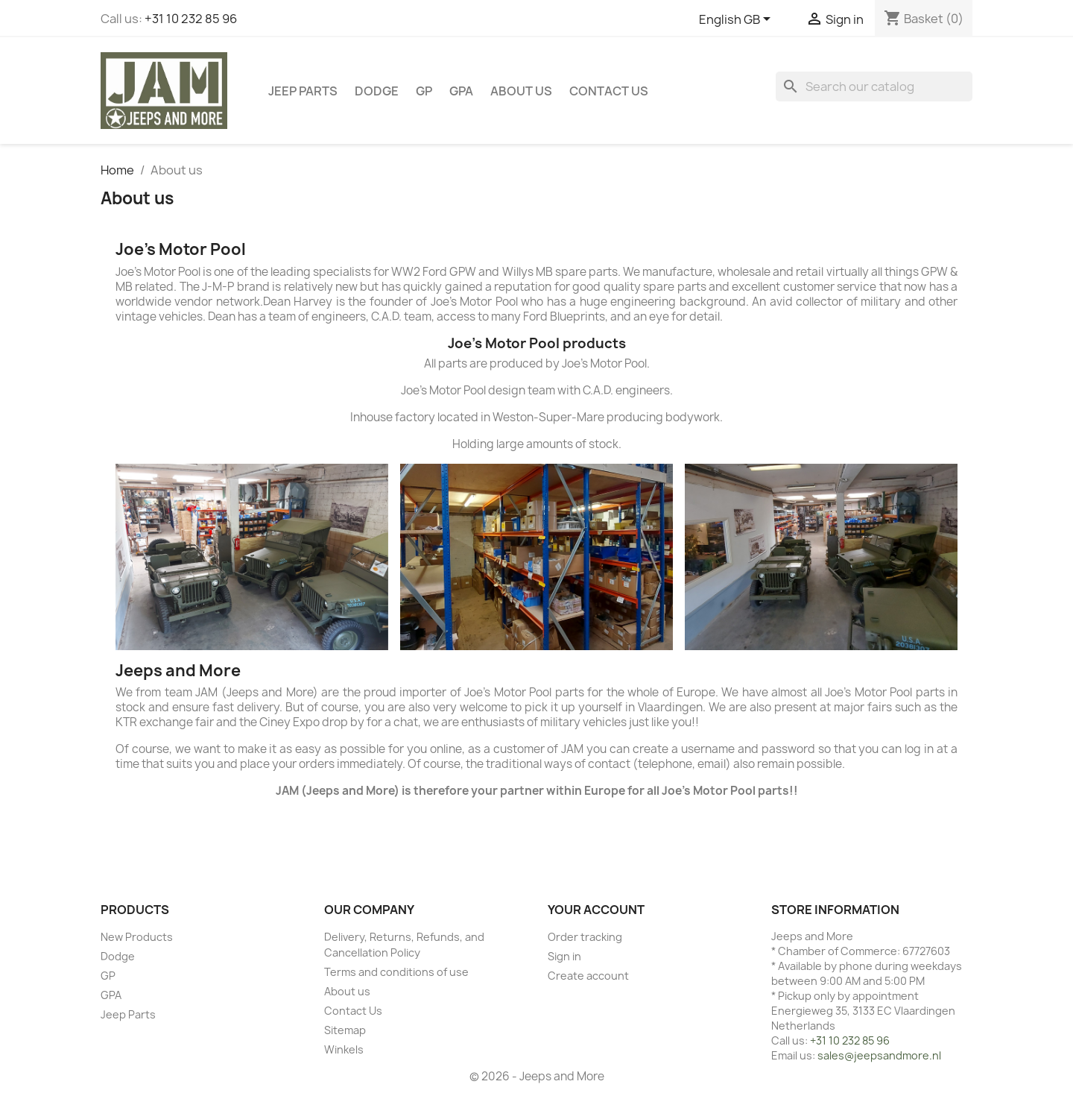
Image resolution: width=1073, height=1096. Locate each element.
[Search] (874, 86)
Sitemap (345, 1030)
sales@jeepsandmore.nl (879, 1055)
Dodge (377, 91)
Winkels (344, 1049)
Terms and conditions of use (396, 972)
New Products (137, 937)
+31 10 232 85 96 (191, 18)
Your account (596, 909)
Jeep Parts (303, 91)
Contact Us (608, 91)
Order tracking (585, 937)
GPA (461, 91)
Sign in (564, 956)
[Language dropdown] (737, 20)
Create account (588, 976)
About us (521, 91)
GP (424, 91)
